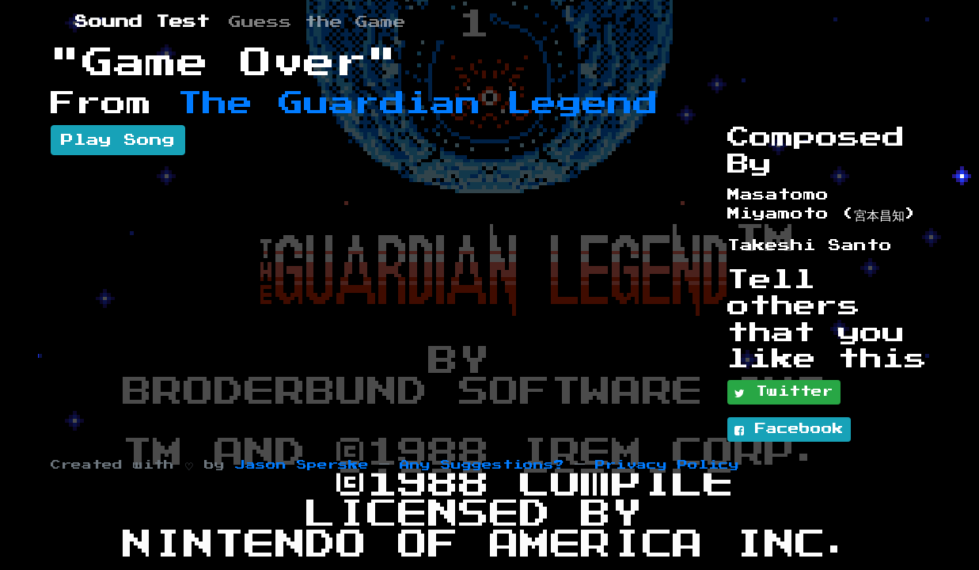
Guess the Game (317, 22)
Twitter (783, 392)
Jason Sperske (302, 465)
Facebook (789, 430)
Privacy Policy (667, 465)
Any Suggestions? (482, 465)
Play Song (118, 140)
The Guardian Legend (417, 103)
